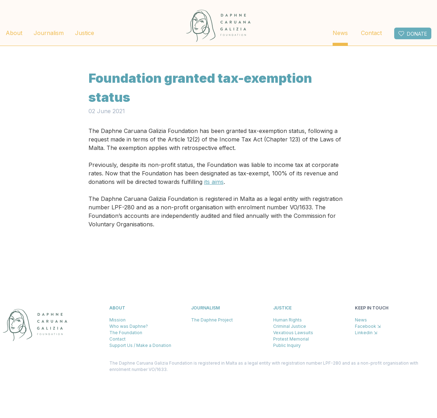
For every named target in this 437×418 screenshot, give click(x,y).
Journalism (49, 32)
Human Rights (287, 320)
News (340, 32)
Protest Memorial (291, 339)
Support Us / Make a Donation (140, 345)
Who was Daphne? (128, 326)
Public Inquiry (287, 345)
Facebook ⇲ (368, 326)
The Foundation (125, 332)
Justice (84, 32)
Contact (371, 32)
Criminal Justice (289, 326)
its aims (214, 181)
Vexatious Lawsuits (293, 332)
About (14, 32)
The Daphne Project (212, 320)
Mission (117, 320)
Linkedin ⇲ (366, 332)
